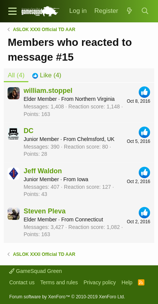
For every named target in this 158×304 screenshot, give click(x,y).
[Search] (144, 11)
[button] (12, 11)
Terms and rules (59, 282)
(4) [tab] (16, 75)
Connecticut (89, 219)
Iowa (82, 179)
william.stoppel (47, 90)
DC (28, 131)
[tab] (46, 75)
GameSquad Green (35, 271)
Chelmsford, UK (96, 139)
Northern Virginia (95, 99)
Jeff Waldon (42, 171)
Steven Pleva (44, 211)
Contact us (21, 282)
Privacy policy (100, 282)
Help (127, 282)
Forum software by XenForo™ (67, 296)
